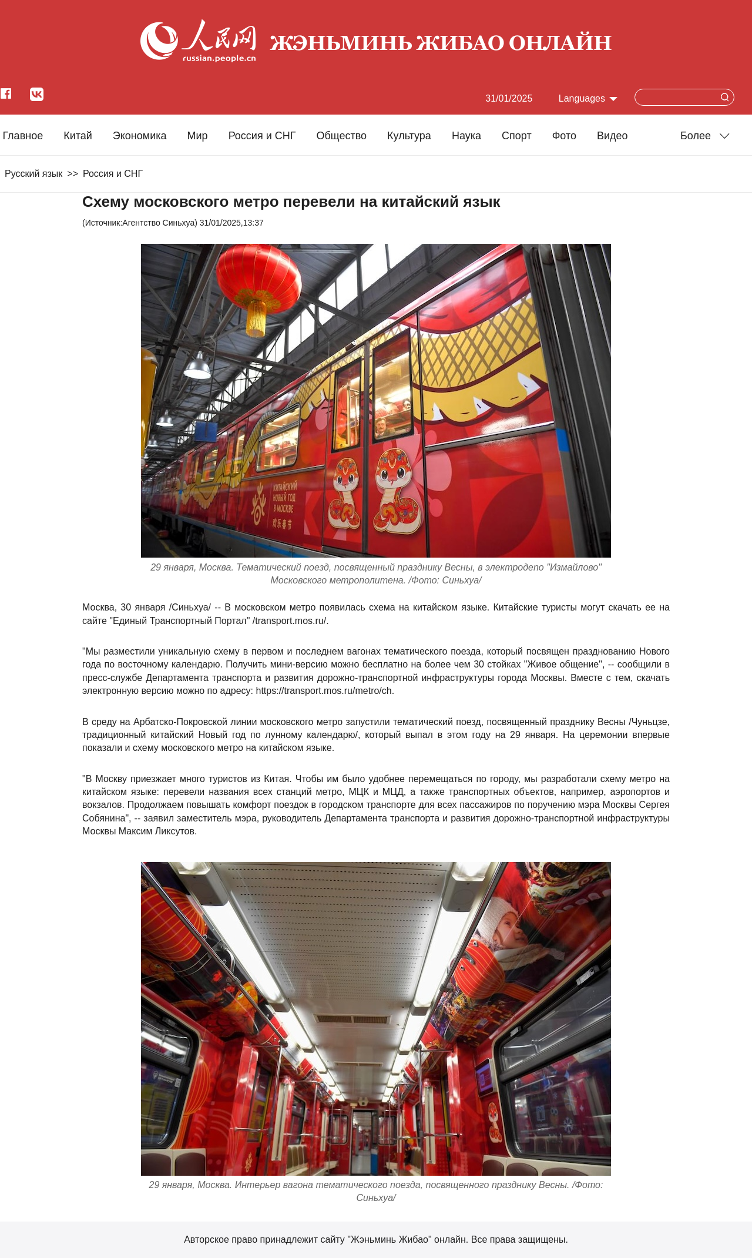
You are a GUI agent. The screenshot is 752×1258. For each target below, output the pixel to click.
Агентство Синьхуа (158, 222)
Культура (409, 136)
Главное (22, 136)
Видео (612, 136)
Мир (197, 136)
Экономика (140, 136)
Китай (77, 136)
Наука (466, 136)
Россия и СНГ (262, 136)
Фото (564, 136)
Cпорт (517, 136)
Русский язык (33, 174)
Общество (341, 136)
